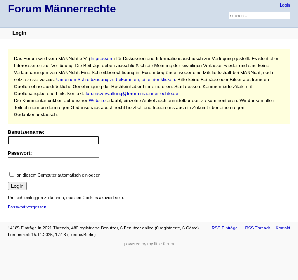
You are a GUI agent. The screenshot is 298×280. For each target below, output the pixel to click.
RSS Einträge (225, 228)
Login (285, 5)
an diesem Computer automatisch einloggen (58, 175)
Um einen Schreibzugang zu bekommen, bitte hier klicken (115, 79)
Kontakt (283, 228)
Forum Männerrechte (62, 9)
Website (97, 100)
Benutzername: (26, 132)
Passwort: (20, 153)
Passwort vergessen (27, 207)
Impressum (101, 58)
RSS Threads (258, 228)
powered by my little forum (149, 244)
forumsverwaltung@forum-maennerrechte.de (131, 93)
